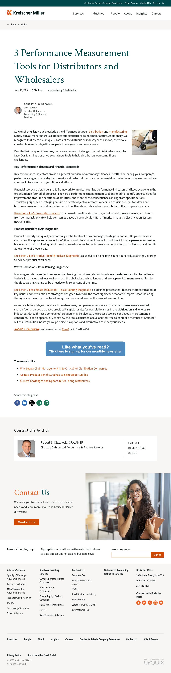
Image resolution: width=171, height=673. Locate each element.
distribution (96, 132)
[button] (163, 3)
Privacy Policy (14, 655)
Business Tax (78, 575)
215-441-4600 (138, 448)
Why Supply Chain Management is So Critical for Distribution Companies (63, 369)
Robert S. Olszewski (26, 329)
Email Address (121, 550)
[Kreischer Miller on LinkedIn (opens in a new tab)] (144, 602)
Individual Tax (78, 599)
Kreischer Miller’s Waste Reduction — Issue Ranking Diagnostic (52, 290)
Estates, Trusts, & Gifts (83, 605)
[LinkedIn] (25, 405)
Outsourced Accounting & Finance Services (116, 572)
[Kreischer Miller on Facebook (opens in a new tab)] (138, 602)
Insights (141, 13)
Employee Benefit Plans (51, 605)
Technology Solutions (18, 608)
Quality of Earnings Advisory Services (16, 577)
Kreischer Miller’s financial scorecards (37, 213)
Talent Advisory (15, 613)
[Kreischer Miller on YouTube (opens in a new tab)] (161, 602)
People (115, 13)
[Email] (39, 405)
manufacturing (118, 132)
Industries (97, 13)
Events (156, 3)
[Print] (47, 405)
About (128, 13)
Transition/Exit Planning (19, 598)
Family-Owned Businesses (46, 589)
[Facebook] (17, 405)
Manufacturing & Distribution (62, 90)
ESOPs (10, 603)
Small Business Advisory (51, 615)
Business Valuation (16, 584)
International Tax (80, 610)
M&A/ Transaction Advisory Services (16, 591)
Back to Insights (19, 24)
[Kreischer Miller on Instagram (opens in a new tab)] (155, 602)
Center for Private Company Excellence (103, 3)
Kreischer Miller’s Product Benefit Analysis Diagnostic (46, 256)
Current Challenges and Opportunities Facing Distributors (55, 381)
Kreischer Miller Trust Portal (41, 655)
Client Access (131, 3)
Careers (156, 13)
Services (78, 13)
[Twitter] (32, 405)
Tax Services (78, 570)
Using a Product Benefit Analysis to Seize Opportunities (54, 375)
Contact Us (145, 3)
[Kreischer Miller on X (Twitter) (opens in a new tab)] (150, 602)
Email (65, 329)
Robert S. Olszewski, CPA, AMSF (61, 442)
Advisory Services (16, 570)
